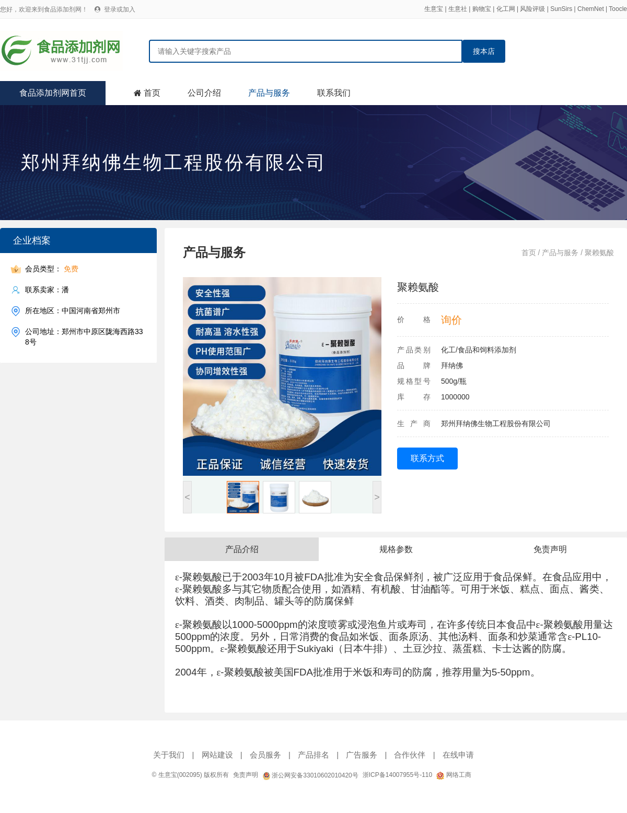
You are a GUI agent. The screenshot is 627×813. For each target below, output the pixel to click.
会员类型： (51, 269)
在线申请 (458, 754)
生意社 (457, 9)
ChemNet (590, 9)
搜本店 (484, 51)
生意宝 (433, 9)
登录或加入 (119, 9)
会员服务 (265, 754)
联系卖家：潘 (47, 290)
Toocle (618, 9)
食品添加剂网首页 (52, 92)
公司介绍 (204, 92)
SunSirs (561, 9)
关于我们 (168, 754)
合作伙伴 (409, 754)
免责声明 (245, 774)
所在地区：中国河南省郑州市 (72, 311)
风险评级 (532, 9)
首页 (152, 92)
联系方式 (427, 458)
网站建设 (217, 754)
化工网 (505, 9)
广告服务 (361, 754)
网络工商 (453, 774)
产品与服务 (269, 92)
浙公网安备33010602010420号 (310, 775)
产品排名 (313, 754)
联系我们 (334, 92)
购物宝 (481, 9)
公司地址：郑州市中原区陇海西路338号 (84, 336)
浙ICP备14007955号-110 (397, 774)
